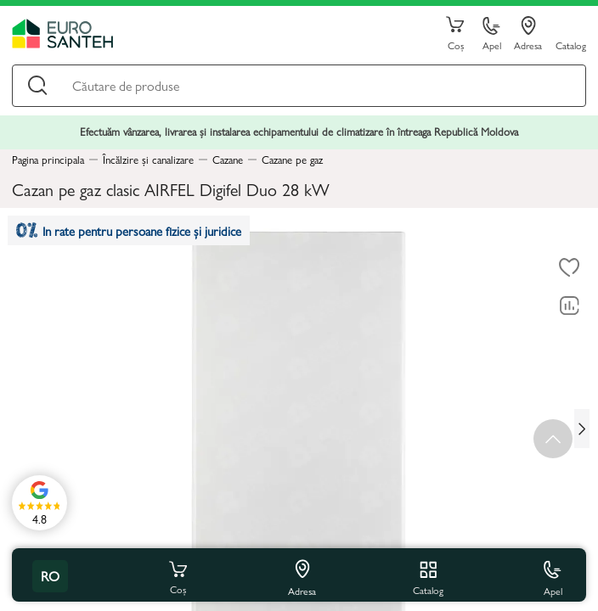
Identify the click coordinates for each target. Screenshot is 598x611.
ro (50, 576)
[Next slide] (582, 428)
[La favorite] (569, 267)
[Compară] (569, 305)
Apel (491, 34)
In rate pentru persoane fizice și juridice (128, 230)
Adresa (528, 34)
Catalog (571, 44)
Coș (455, 34)
